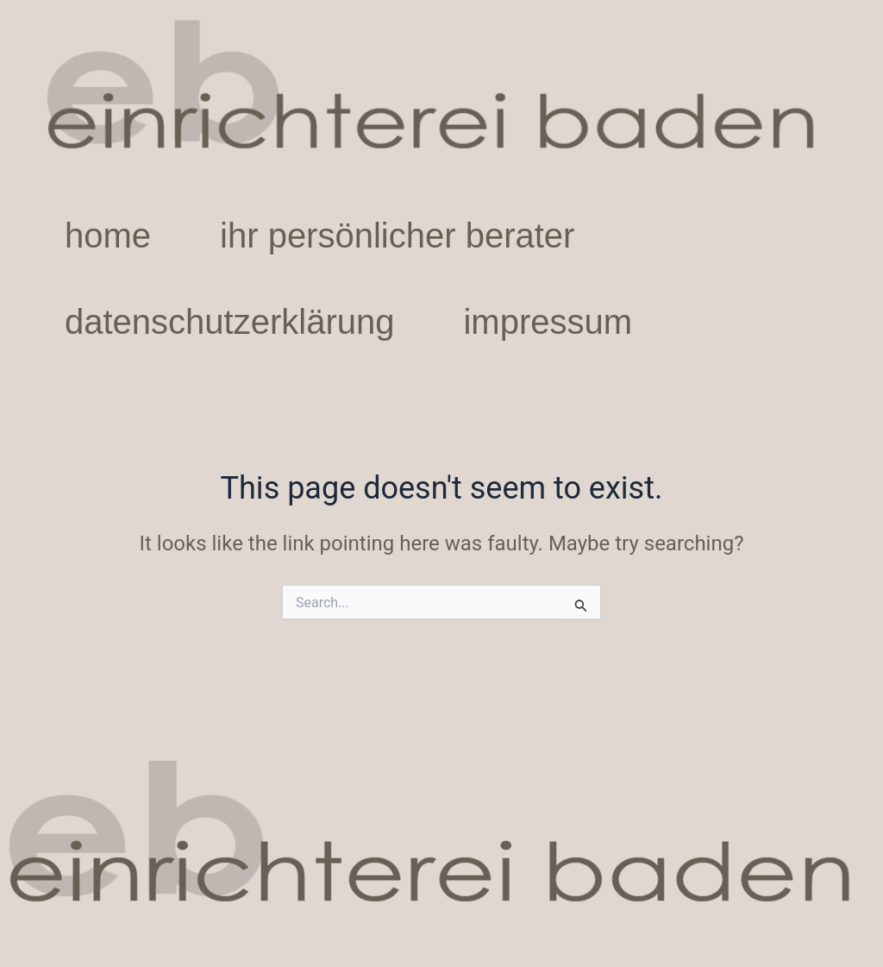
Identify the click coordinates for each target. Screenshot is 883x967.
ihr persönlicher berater (397, 235)
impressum (547, 322)
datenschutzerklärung (229, 322)
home (108, 235)
